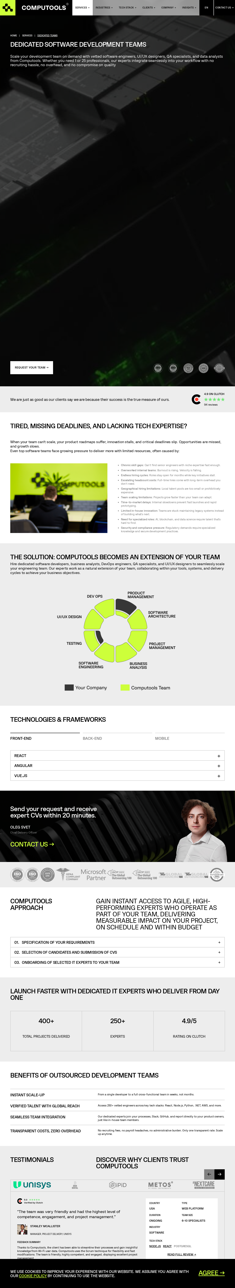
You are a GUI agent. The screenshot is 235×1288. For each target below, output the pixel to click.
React (167, 1246)
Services (81, 7)
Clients (147, 7)
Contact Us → (224, 7)
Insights (188, 7)
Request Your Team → (32, 367)
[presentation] (209, 1174)
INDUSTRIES (103, 7)
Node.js (155, 1246)
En (206, 7)
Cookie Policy (33, 1275)
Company (167, 7)
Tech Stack (126, 7)
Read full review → (181, 1254)
